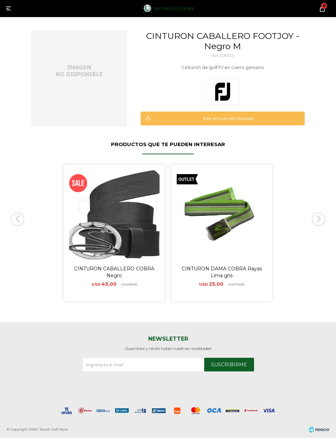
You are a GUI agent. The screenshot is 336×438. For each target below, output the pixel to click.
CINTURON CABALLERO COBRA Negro (114, 272)
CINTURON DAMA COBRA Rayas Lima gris (222, 272)
